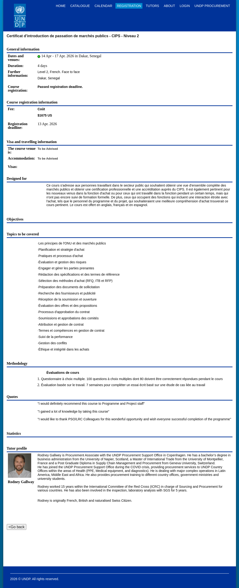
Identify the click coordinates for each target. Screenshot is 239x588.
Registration (129, 6)
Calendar (103, 6)
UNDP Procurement (212, 6)
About (169, 6)
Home (61, 6)
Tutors (152, 6)
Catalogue (80, 6)
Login (185, 6)
